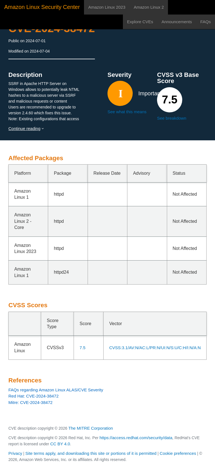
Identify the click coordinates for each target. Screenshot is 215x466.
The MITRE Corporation (90, 428)
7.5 (82, 347)
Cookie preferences (178, 453)
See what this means (127, 111)
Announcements (177, 21)
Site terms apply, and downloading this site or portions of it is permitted (90, 453)
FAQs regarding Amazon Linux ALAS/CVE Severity (55, 389)
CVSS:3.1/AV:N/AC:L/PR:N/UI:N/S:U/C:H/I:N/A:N (155, 347)
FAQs (205, 21)
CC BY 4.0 (60, 443)
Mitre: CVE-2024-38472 (30, 402)
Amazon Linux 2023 (106, 7)
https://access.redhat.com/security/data (135, 437)
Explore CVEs (140, 21)
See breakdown (171, 118)
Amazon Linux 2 (149, 7)
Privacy (15, 453)
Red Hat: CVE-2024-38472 (33, 396)
